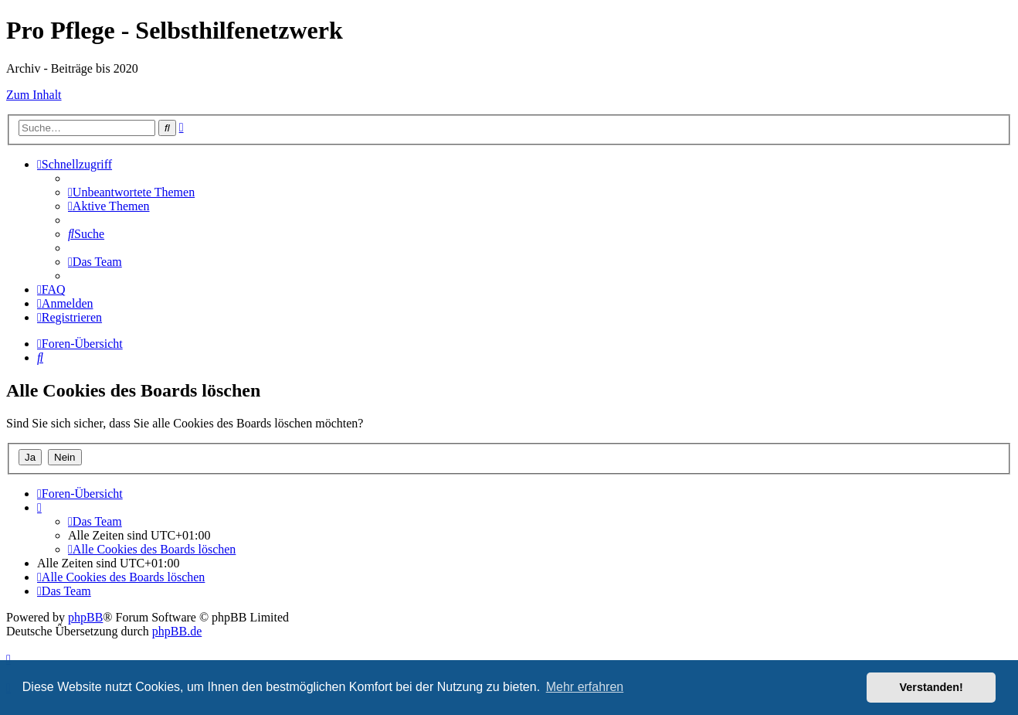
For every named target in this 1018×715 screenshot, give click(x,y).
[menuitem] (131, 192)
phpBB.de (177, 631)
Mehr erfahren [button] (585, 686)
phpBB (85, 617)
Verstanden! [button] (931, 687)
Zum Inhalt (34, 94)
